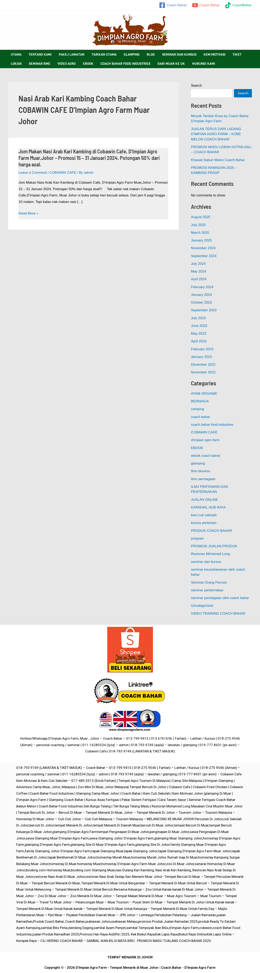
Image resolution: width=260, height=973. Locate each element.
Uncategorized (202, 606)
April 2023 (199, 341)
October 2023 (201, 302)
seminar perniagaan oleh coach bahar (220, 598)
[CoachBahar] (238, 5)
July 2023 (198, 318)
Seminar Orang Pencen (209, 582)
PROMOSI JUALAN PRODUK (214, 546)
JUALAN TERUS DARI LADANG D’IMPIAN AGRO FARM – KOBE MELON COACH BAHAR (216, 134)
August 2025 (200, 217)
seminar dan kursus (206, 562)
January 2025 (201, 240)
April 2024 (199, 279)
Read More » (28, 213)
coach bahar (200, 417)
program (197, 538)
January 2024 (201, 295)
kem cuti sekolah (204, 515)
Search (196, 85)
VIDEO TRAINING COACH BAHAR (218, 613)
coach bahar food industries (212, 425)
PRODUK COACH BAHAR (211, 531)
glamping (198, 463)
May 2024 (198, 271)
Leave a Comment (32, 173)
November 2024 (203, 248)
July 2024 (198, 264)
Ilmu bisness (200, 471)
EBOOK (197, 448)
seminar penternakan (207, 590)
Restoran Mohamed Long (210, 554)
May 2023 (198, 333)
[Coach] (173, 5)
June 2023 (199, 326)
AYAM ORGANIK (204, 393)
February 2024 (202, 287)
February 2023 (202, 349)
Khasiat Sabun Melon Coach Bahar (218, 160)
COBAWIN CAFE (63, 173)
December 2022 (203, 364)
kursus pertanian (204, 523)
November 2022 (203, 372)
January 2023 (201, 357)
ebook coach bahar (205, 456)
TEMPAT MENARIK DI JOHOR (130, 957)
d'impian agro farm (205, 440)
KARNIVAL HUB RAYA (208, 507)
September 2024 (204, 256)
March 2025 (200, 233)
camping (197, 409)
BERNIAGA (200, 401)
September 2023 (204, 310)
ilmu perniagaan (203, 479)
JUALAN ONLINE (204, 500)
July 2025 (198, 225)
